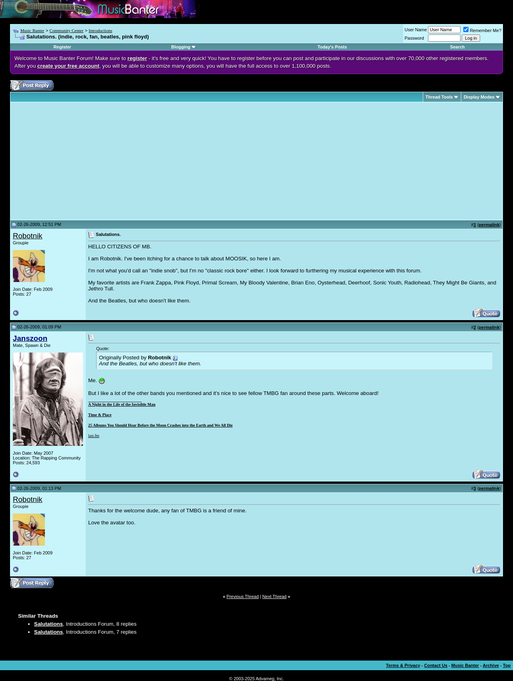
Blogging (180, 46)
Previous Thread (242, 596)
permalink (489, 224)
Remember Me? (482, 30)
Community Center (66, 30)
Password (414, 38)
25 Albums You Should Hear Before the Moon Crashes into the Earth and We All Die (160, 425)
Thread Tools (439, 97)
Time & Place (99, 415)
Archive (491, 665)
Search (457, 46)
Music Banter (32, 30)
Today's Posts (332, 46)
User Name (416, 29)
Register (62, 46)
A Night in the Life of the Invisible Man (122, 404)
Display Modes (479, 97)
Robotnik (27, 236)
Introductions (100, 30)
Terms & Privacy (403, 665)
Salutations (48, 624)
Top (507, 665)
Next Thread (275, 596)
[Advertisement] (80, 161)
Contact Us (435, 665)
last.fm (93, 435)
